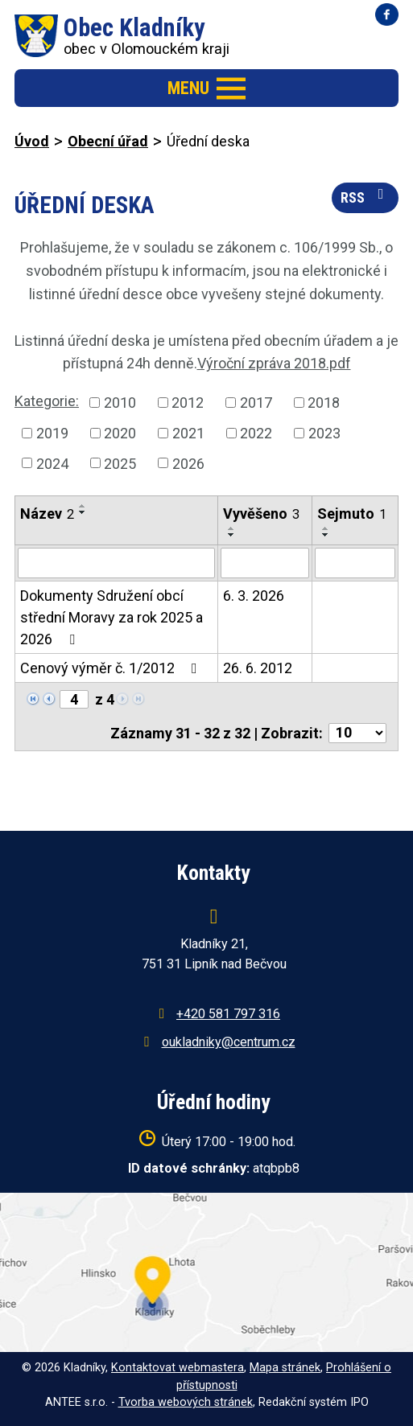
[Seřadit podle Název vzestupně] (83, 506)
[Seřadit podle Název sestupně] (83, 512)
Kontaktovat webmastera (177, 1368)
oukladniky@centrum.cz (228, 1042)
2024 (52, 462)
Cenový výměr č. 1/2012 (112, 668)
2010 (120, 402)
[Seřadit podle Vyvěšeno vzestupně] (232, 528)
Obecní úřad (108, 141)
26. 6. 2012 (257, 668)
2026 (188, 462)
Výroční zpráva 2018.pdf (274, 363)
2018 (324, 402)
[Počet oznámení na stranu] (357, 733)
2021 (188, 433)
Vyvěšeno (261, 513)
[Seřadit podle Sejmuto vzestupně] (326, 528)
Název (47, 513)
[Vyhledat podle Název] (116, 563)
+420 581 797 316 (228, 1013)
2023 (324, 433)
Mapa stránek (285, 1368)
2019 (52, 433)
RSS (365, 196)
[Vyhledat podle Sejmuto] (355, 563)
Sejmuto (351, 513)
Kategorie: (46, 400)
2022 (256, 433)
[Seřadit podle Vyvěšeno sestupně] (232, 535)
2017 (256, 402)
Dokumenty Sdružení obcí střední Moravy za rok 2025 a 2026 (111, 617)
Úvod (31, 141)
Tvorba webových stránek (185, 1402)
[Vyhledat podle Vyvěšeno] (264, 563)
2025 (120, 462)
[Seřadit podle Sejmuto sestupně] (326, 535)
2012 (187, 402)
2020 (120, 433)
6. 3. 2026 (253, 595)
